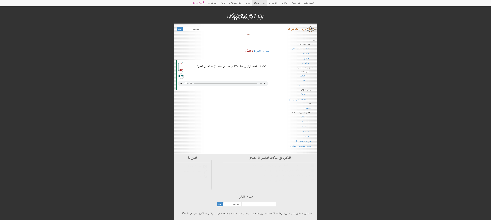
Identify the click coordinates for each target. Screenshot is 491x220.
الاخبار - (200, 213)
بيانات (247, 3)
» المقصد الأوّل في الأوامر (301, 99)
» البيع (309, 58)
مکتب (240, 213)
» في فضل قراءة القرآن (305, 141)
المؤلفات (283, 3)
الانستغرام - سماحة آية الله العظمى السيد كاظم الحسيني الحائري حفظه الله (286, 181)
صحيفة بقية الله (212, 3)
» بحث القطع (305, 86)
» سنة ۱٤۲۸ (307, 127)
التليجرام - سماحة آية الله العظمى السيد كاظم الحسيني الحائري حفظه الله (287, 176)
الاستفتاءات (273, 3)
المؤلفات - (279, 213)
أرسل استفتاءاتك (198, 3)
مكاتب (182, 213)
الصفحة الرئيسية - (306, 213)
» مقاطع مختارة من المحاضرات (301, 146)
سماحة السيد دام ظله (229, 213)
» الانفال (308, 53)
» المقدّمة (307, 76)
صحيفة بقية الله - (191, 213)
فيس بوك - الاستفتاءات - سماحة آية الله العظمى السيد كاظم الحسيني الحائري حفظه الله (281, 166)
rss (201, 176)
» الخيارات (307, 63)
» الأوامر (307, 81)
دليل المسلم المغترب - (212, 213)
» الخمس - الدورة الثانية (303, 48)
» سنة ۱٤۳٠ (307, 136)
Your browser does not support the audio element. (223, 83)
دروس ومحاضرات (259, 3)
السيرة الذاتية (295, 3)
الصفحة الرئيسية (309, 3)
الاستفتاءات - (269, 213)
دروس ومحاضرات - (256, 213)
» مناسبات (309, 108)
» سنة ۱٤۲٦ (307, 117)
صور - (285, 213)
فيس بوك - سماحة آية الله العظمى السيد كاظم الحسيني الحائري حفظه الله (286, 171)
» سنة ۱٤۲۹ (307, 131)
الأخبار (223, 3)
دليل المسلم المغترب (235, 3)
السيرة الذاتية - (294, 213)
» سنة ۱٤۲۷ (307, 122)
